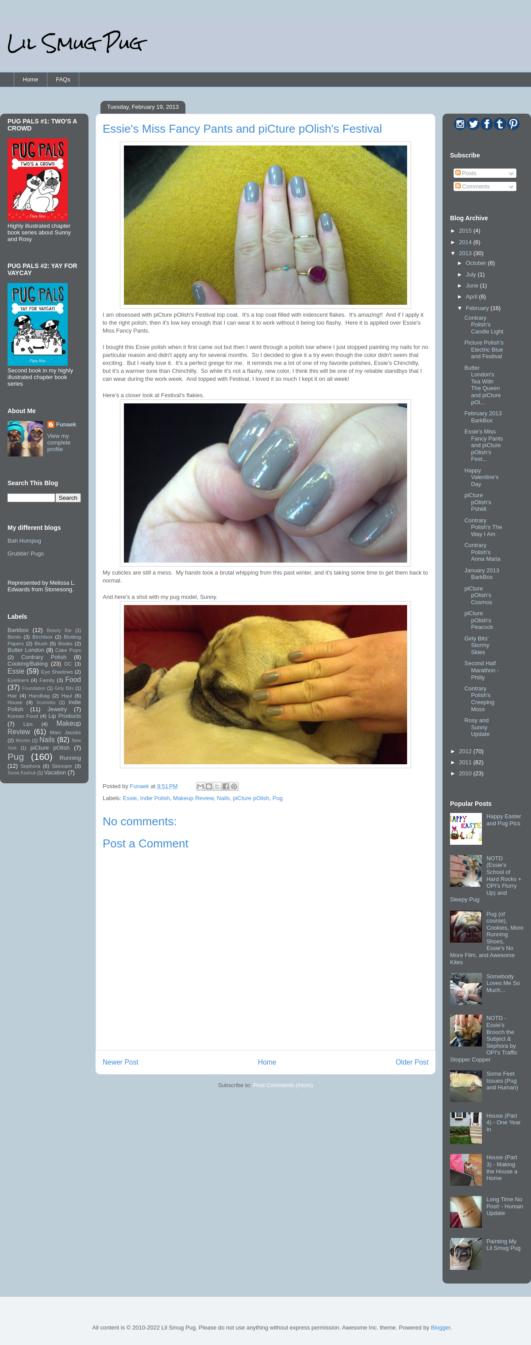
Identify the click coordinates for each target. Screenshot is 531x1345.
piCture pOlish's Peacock (478, 620)
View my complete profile (59, 442)
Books (65, 643)
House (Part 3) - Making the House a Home (501, 1167)
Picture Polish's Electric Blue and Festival (483, 349)
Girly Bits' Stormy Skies (476, 645)
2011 (466, 762)
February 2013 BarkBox (483, 417)
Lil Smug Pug (74, 43)
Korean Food (23, 716)
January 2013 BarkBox (481, 574)
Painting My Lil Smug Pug (503, 1245)
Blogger (440, 1327)
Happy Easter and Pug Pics (503, 820)
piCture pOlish (251, 798)
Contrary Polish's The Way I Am (483, 527)
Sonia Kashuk (22, 772)
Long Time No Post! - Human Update (504, 1206)
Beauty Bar (59, 630)
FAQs (63, 79)
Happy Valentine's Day (481, 477)
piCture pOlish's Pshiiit (477, 502)
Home (30, 79)
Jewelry (57, 709)
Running (70, 758)
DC (68, 664)
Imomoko (46, 702)
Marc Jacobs (65, 732)
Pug (278, 798)
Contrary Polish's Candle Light (483, 324)
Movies (23, 740)
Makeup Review (193, 798)
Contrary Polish (43, 657)
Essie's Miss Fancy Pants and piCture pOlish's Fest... (483, 445)
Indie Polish (155, 798)
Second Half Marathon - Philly (481, 670)
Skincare (62, 766)
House (15, 702)
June (473, 285)
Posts (466, 173)
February (478, 308)
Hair (12, 695)
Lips (28, 724)
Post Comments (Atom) (283, 1085)
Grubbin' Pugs (26, 553)
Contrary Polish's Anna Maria (482, 552)
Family (46, 680)
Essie (130, 798)
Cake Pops (68, 650)
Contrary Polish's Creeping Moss (479, 699)
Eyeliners (18, 680)
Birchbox (42, 637)
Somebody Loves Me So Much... (503, 983)
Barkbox (18, 630)
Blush (41, 643)
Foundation (33, 688)
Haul (67, 695)
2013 (466, 253)
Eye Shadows (57, 671)
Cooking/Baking (28, 663)
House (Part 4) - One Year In (503, 1122)
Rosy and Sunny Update (476, 727)
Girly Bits (63, 688)
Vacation (55, 772)
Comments (472, 186)
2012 (466, 751)
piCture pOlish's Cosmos (478, 595)
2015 (466, 230)
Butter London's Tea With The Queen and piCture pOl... (482, 385)
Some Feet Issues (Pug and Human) (502, 1080)
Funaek (140, 786)
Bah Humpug (24, 540)
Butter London (26, 650)
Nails (223, 798)
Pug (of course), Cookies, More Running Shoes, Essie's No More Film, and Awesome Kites (486, 938)
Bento (14, 637)
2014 (466, 242)
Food (73, 679)
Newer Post (121, 1062)
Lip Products (64, 716)
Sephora (30, 766)
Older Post (412, 1062)
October (477, 263)
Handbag (39, 695)
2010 (466, 773)
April (472, 296)
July (472, 274)
